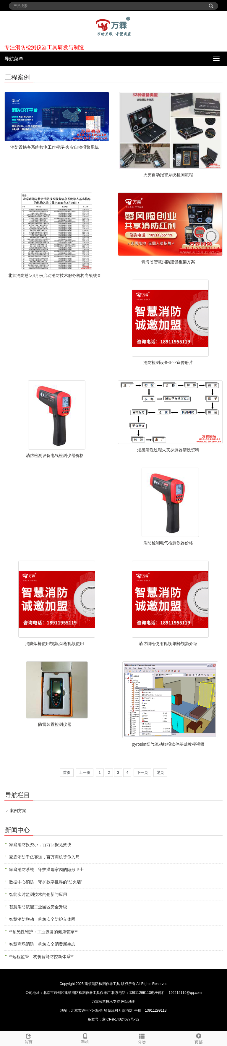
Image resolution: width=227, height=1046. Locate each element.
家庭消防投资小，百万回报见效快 (40, 844)
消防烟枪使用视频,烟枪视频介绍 (168, 643)
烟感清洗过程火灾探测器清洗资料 (168, 449)
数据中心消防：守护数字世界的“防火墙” (45, 882)
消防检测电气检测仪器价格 (168, 542)
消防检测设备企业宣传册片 (168, 362)
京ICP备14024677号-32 (121, 1019)
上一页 (84, 772)
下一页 (142, 772)
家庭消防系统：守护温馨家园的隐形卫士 (46, 869)
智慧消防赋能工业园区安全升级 (38, 906)
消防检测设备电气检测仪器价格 (55, 455)
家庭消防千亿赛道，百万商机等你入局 (44, 857)
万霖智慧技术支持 (106, 1002)
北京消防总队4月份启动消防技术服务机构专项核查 (54, 275)
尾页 (160, 772)
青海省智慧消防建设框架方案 (168, 261)
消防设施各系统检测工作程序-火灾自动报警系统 (54, 147)
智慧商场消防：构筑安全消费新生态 (42, 944)
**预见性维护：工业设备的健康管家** (43, 931)
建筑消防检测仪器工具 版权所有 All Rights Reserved (126, 984)
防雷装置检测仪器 (54, 724)
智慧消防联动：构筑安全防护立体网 (42, 919)
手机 (85, 1038)
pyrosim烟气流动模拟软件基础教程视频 (168, 744)
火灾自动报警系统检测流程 (168, 174)
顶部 (198, 1038)
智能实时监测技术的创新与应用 (38, 894)
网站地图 (128, 1002)
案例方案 (18, 810)
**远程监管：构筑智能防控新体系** (41, 956)
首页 (67, 772)
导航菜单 (13, 58)
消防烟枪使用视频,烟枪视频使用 (54, 643)
